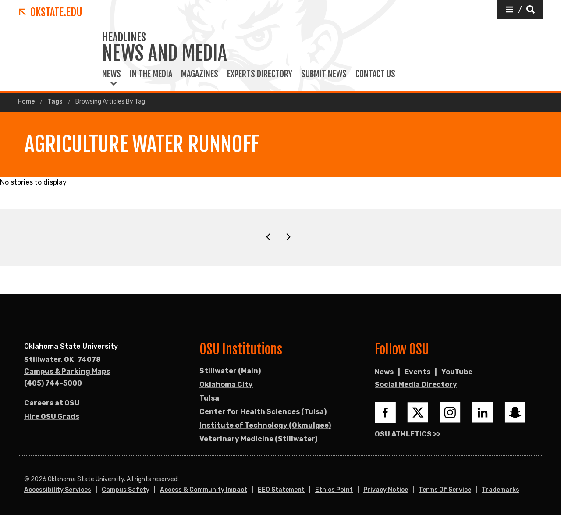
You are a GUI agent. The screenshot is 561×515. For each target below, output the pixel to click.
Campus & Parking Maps (67, 371)
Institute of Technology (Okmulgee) (265, 425)
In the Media (151, 74)
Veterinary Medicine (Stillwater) (258, 439)
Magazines (199, 74)
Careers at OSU (52, 403)
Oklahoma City (226, 384)
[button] (520, 9)
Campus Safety (125, 490)
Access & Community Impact (203, 490)
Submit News (324, 74)
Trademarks (500, 490)
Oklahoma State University (71, 346)
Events (417, 372)
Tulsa (209, 398)
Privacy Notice (385, 490)
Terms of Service (445, 490)
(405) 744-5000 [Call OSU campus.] (53, 383)
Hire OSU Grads (51, 416)
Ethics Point (334, 490)
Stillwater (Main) (230, 371)
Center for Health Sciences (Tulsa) (263, 412)
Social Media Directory (416, 384)
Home (26, 102)
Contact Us (375, 74)
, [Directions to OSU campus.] (62, 359)
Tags (55, 102)
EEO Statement (281, 490)
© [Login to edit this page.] (26, 479)
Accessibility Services (57, 490)
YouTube (456, 372)
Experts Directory (259, 74)
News (111, 74)
